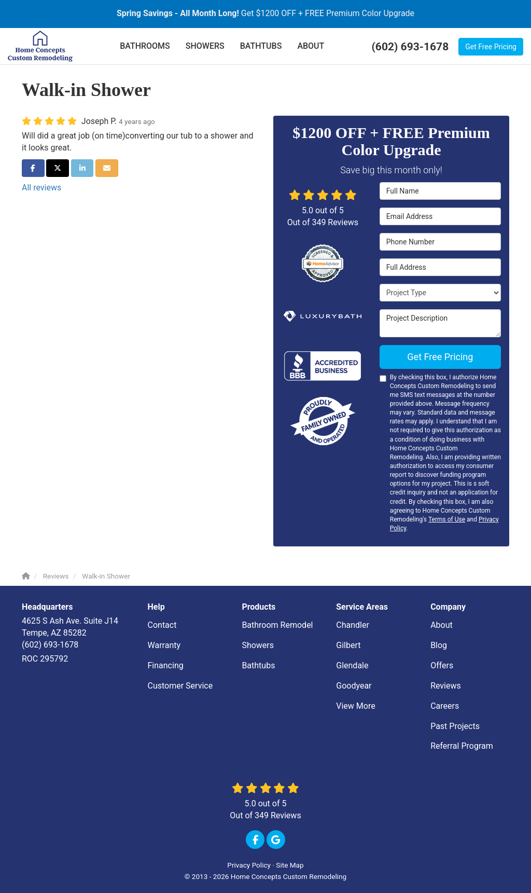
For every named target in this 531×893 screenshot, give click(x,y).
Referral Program (461, 746)
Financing (166, 665)
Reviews (445, 686)
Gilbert (348, 645)
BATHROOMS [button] (145, 46)
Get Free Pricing (490, 47)
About (441, 625)
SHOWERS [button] (205, 46)
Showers (258, 645)
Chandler (352, 625)
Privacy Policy (249, 865)
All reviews (41, 188)
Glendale (352, 665)
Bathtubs (258, 665)
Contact (162, 625)
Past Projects (455, 726)
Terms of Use (446, 519)
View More (355, 706)
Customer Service (180, 686)
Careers (444, 706)
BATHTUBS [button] (261, 46)
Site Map (289, 865)
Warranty (164, 645)
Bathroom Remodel (277, 625)
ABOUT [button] (310, 46)
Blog (438, 645)
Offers (441, 665)
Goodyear (353, 686)
